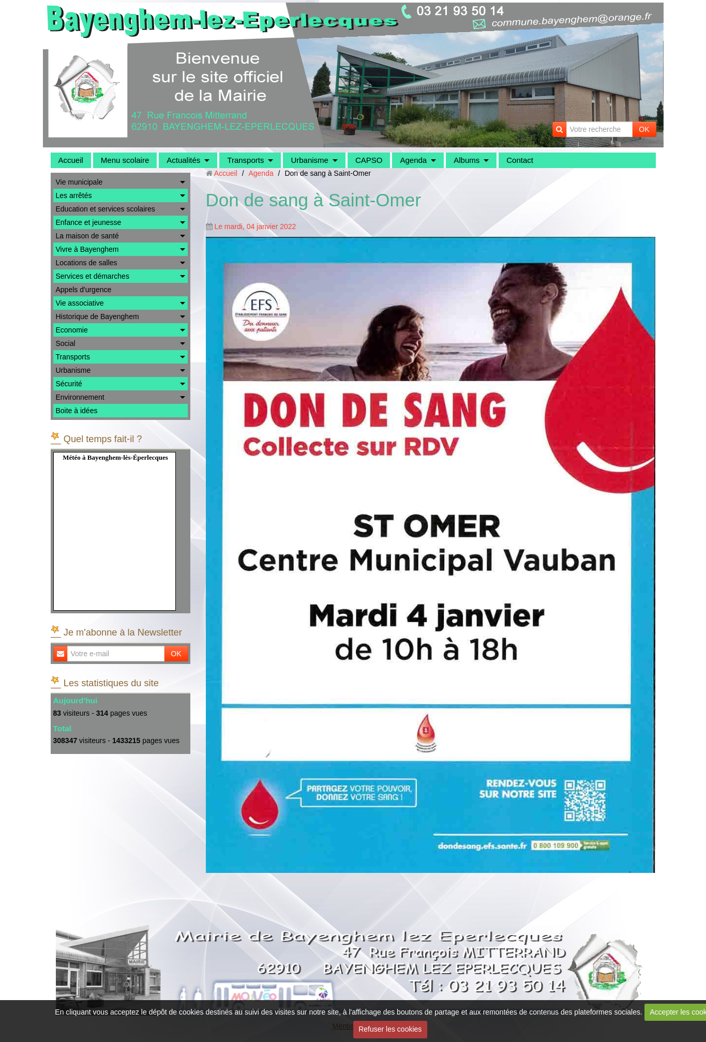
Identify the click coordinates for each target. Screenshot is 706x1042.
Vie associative (80, 303)
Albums (466, 160)
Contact (519, 160)
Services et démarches (92, 276)
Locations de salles (86, 263)
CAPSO (369, 160)
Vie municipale (79, 182)
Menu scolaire (125, 160)
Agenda (413, 160)
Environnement (80, 397)
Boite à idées (77, 410)
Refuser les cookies (390, 1029)
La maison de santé (87, 236)
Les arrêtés (74, 195)
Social (66, 343)
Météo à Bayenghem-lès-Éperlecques (115, 457)
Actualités (183, 160)
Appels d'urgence (84, 289)
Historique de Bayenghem (97, 316)
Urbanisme (309, 160)
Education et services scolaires (105, 209)
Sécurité (69, 384)
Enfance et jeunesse (89, 222)
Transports (245, 160)
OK (644, 129)
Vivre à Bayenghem (87, 249)
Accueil (70, 160)
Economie (72, 330)
